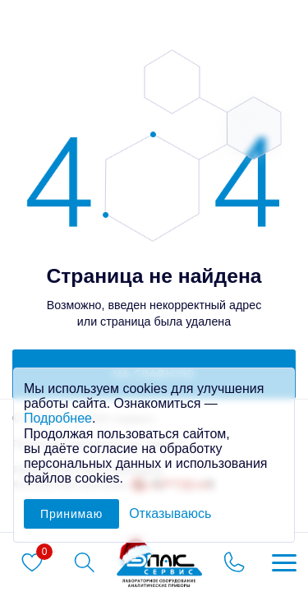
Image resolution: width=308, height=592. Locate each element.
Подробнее (58, 418)
